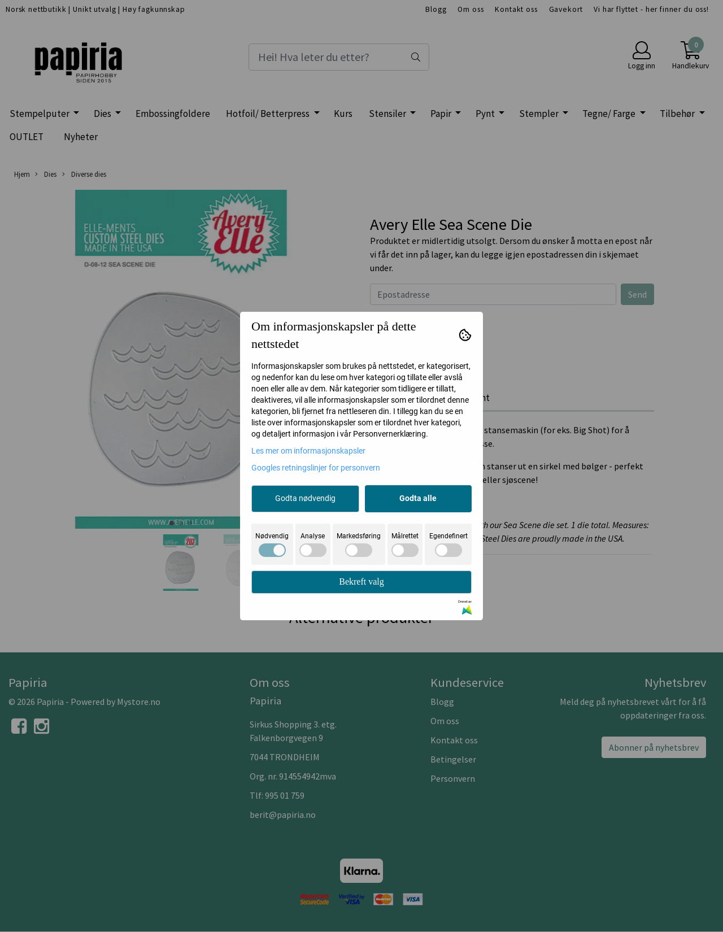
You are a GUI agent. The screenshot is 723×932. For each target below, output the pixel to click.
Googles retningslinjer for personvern (315, 467)
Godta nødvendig (305, 498)
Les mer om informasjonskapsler (308, 450)
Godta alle (418, 498)
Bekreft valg (361, 581)
